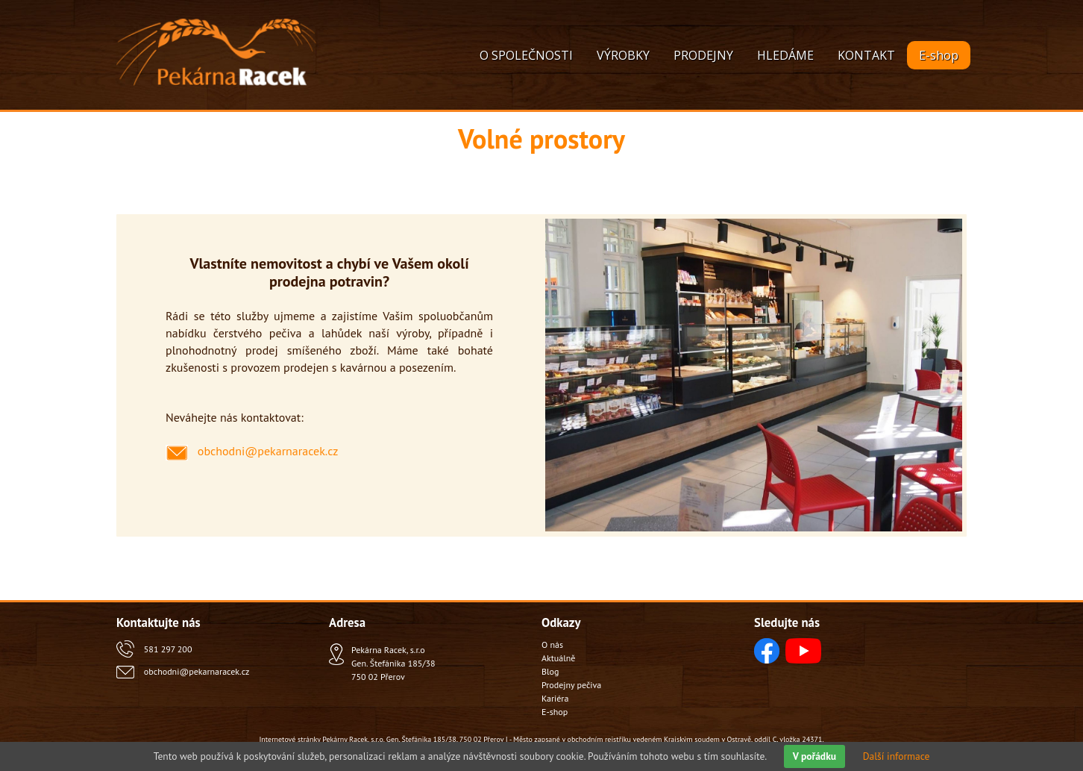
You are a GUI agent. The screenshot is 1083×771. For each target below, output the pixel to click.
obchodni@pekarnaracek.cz (196, 671)
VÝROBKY (623, 55)
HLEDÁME (785, 55)
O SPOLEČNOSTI (526, 55)
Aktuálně (558, 658)
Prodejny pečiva (571, 684)
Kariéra (555, 698)
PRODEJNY (703, 55)
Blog (550, 671)
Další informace (896, 756)
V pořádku (814, 756)
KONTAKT (866, 55)
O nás (552, 644)
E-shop (938, 55)
